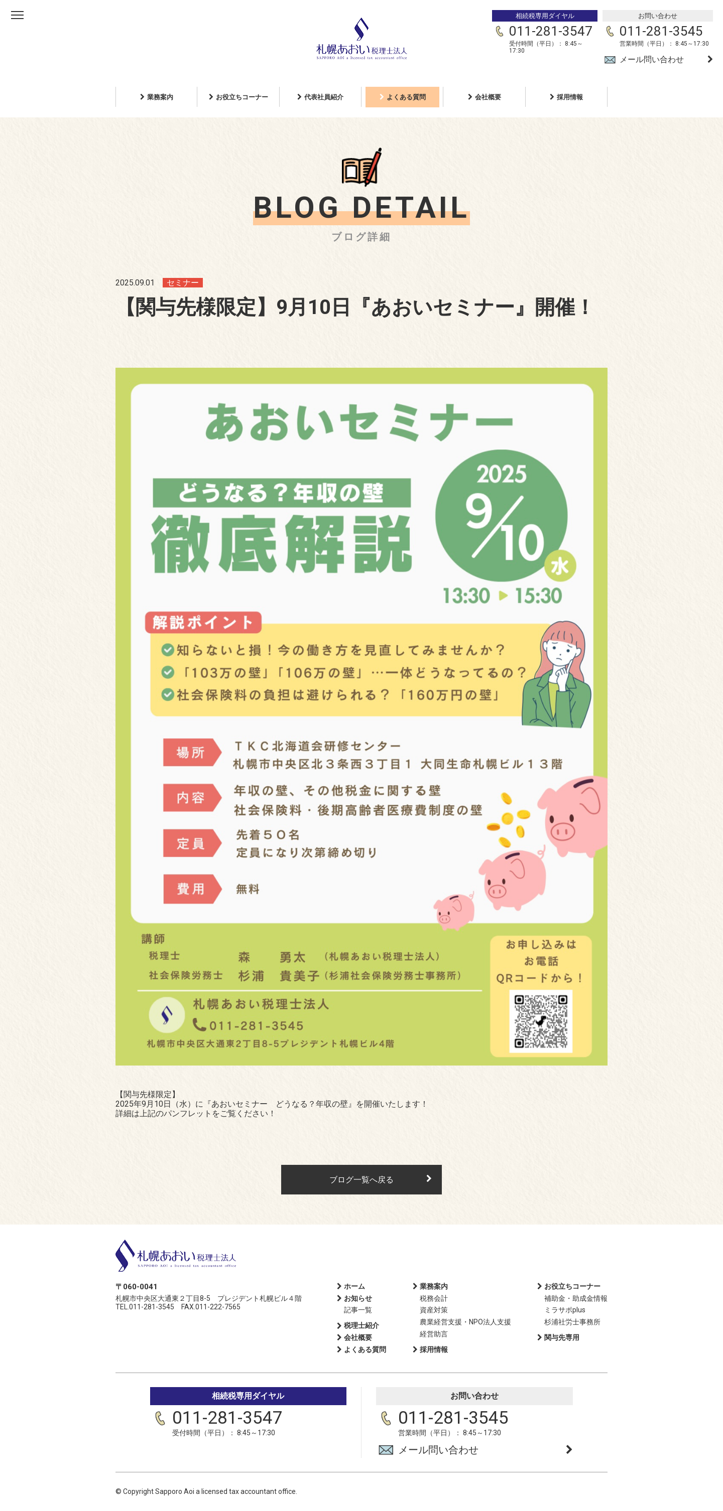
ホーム (354, 1286)
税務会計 (434, 1298)
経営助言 (434, 1334)
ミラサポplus (564, 1310)
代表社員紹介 (323, 96)
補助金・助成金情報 (576, 1298)
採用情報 (570, 96)
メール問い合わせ (652, 59)
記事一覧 (358, 1310)
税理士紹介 (361, 1325)
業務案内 (160, 96)
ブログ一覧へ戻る (361, 1179)
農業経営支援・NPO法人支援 (465, 1322)
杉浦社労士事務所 (572, 1322)
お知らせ (358, 1298)
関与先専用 (561, 1337)
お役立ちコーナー (242, 96)
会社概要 (488, 96)
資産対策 (434, 1310)
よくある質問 (406, 96)
